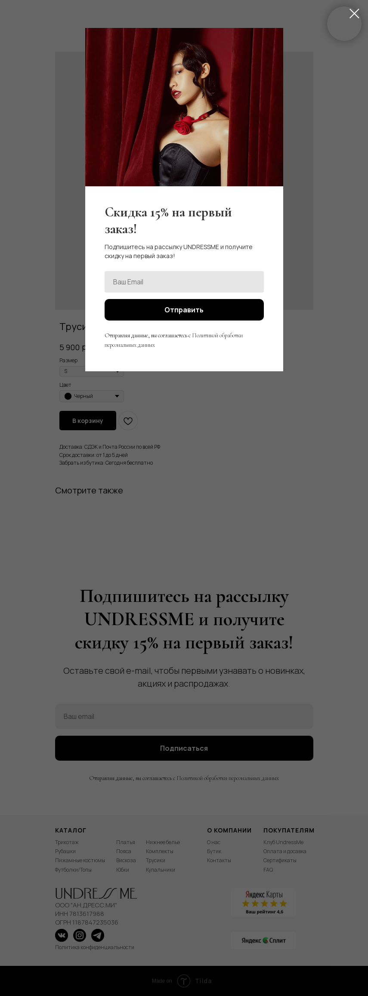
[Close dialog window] (354, 13)
